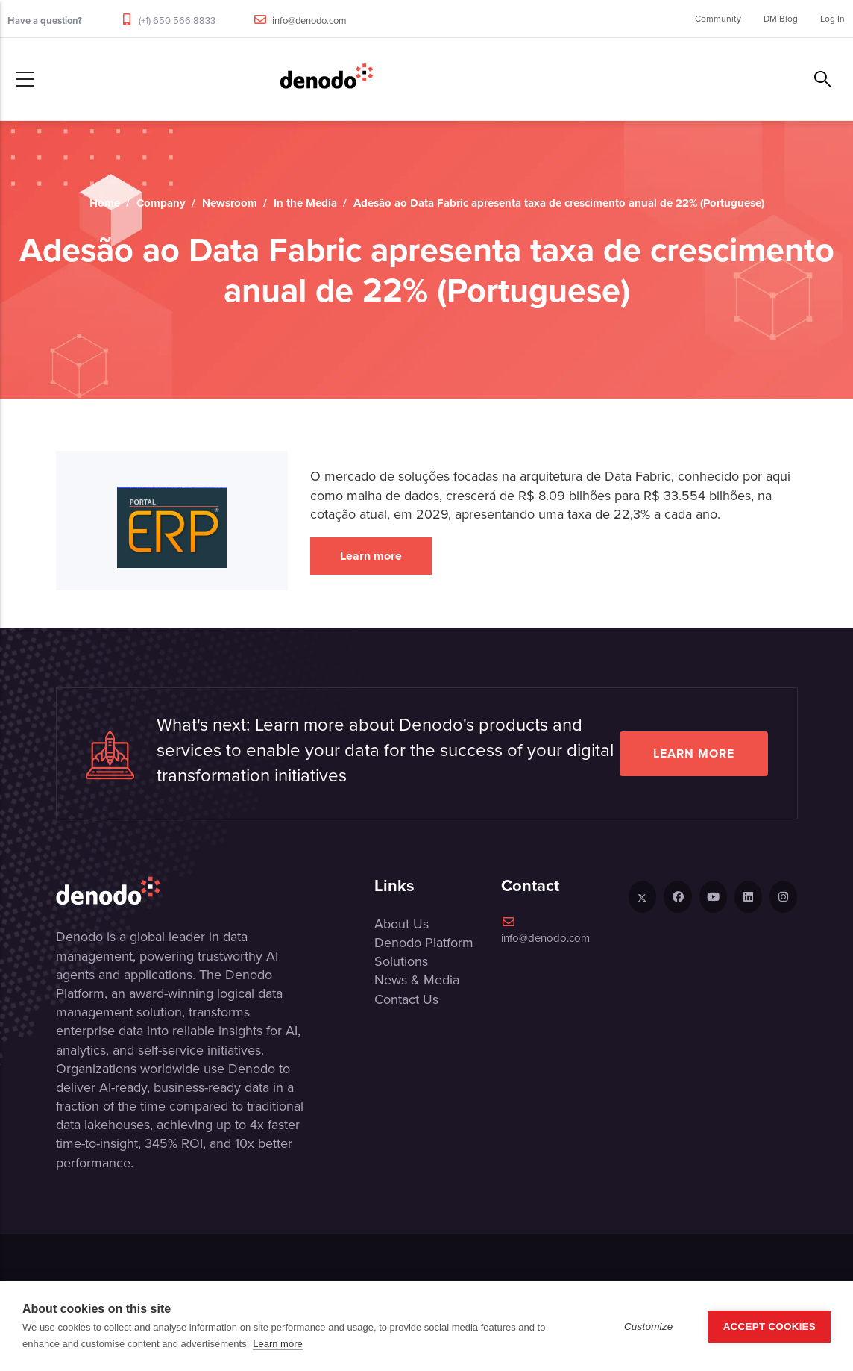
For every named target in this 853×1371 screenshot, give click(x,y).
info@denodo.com (309, 20)
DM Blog (781, 18)
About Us (401, 924)
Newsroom (229, 203)
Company (161, 203)
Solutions (401, 961)
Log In (832, 18)
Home (104, 203)
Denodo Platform (423, 942)
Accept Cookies (769, 1326)
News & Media (416, 980)
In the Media (305, 203)
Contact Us (406, 999)
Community (718, 18)
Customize (648, 1326)
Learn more (371, 555)
